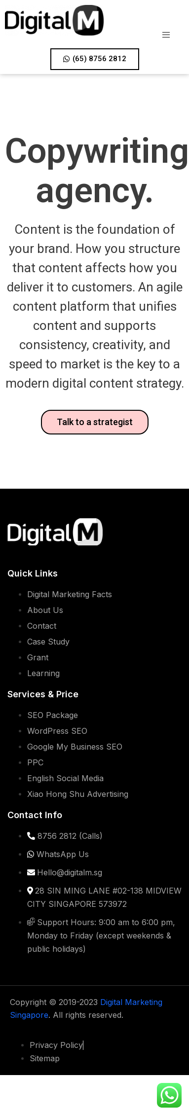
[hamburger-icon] (168, 29)
